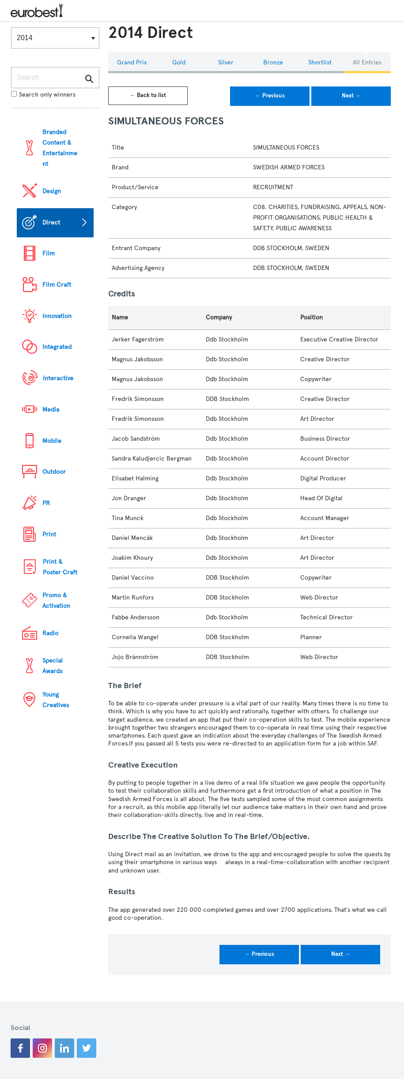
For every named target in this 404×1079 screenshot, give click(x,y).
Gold (178, 62)
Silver (226, 62)
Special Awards (52, 666)
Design (51, 191)
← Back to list (148, 95)
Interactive (58, 378)
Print (49, 534)
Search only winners (43, 94)
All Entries (367, 62)
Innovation (57, 316)
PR (46, 503)
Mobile (51, 441)
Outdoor (54, 472)
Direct (51, 222)
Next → (351, 95)
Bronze (273, 62)
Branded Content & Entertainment (59, 148)
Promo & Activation (56, 601)
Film (48, 253)
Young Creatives (55, 700)
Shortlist (320, 62)
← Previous (270, 95)
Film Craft (56, 284)
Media (50, 409)
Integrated (57, 347)
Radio (50, 633)
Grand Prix (132, 62)
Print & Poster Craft (60, 567)
